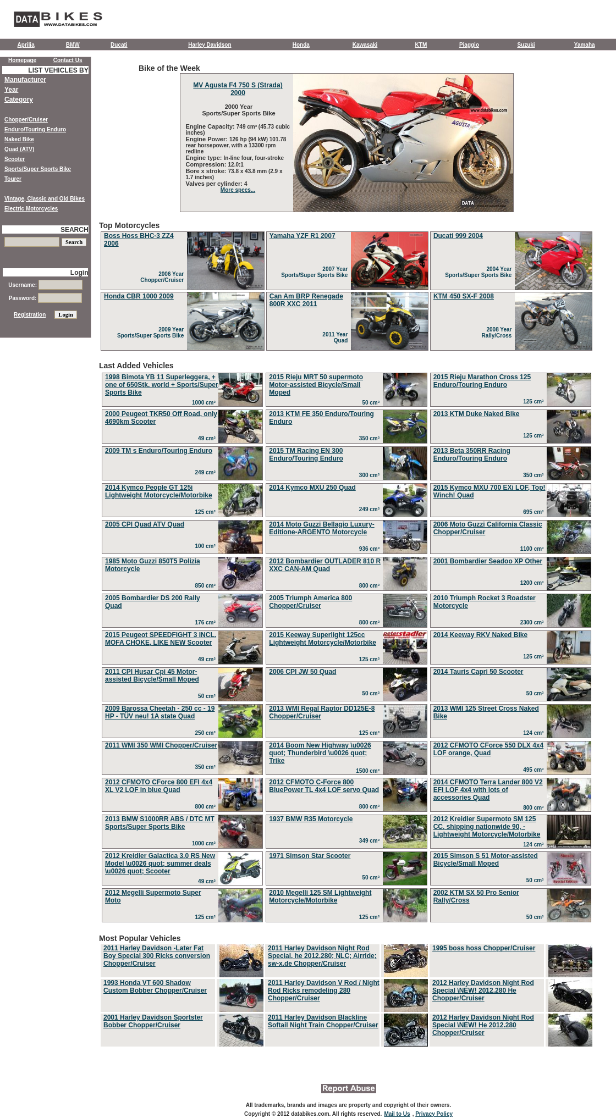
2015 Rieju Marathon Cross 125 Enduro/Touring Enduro (482, 381)
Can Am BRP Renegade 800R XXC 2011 (306, 300)
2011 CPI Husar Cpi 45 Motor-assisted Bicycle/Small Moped (152, 675)
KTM (421, 45)
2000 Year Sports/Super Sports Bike (237, 110)
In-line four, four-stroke (254, 158)
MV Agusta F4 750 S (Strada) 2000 (237, 89)
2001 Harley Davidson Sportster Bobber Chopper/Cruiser (153, 1021)
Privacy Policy (434, 1114)
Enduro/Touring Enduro (35, 129)
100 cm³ (207, 546)
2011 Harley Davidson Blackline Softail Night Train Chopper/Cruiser (323, 1021)
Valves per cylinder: (215, 183)
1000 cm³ (205, 403)
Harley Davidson (209, 45)
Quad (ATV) (19, 149)
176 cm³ (207, 622)
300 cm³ (371, 475)
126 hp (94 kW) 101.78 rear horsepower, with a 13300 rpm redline (236, 145)
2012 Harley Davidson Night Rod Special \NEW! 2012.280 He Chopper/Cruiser (483, 990)
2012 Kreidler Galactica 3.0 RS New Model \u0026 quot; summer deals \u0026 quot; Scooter (160, 863)
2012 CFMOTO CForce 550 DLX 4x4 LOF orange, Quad (488, 749)
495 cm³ (535, 770)
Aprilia (26, 45)
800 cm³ (371, 586)
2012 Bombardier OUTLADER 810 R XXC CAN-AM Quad (325, 565)
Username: (45, 285)
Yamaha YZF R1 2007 (303, 236)
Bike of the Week (346, 138)
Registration (30, 315)
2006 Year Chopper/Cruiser (163, 277)
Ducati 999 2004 (458, 236)
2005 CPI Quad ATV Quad (144, 524)
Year (11, 89)
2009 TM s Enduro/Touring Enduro (158, 451)
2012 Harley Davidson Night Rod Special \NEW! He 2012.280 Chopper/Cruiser (483, 1025)
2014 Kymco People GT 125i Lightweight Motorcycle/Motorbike (158, 491)
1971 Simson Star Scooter (309, 856)
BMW (73, 45)
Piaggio (469, 45)
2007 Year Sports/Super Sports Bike (316, 272)
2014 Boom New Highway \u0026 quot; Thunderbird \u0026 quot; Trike (320, 753)
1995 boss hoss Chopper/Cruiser (483, 948)
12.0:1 (236, 165)
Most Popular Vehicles (346, 991)
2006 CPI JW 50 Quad (302, 672)
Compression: (207, 164)
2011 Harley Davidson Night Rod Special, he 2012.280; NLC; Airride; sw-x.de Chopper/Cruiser (322, 955)
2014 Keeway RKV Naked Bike (480, 635)
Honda (301, 45)
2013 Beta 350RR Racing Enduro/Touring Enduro (471, 454)
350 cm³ (371, 438)
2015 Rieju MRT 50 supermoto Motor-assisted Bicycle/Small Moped (316, 384)
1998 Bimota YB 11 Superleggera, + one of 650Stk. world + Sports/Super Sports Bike (161, 384)
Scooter (14, 159)
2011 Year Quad (336, 337)
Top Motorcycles (346, 286)
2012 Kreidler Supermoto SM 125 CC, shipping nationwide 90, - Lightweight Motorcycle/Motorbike (487, 826)
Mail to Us (397, 1114)
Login (79, 272)
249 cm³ (207, 472)
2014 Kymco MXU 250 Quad (312, 487)
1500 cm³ (369, 771)
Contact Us (67, 60)
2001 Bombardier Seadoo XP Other (488, 561)
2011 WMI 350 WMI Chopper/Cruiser (161, 745)
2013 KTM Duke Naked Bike (476, 414)
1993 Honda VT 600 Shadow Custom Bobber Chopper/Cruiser (155, 986)
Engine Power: (207, 139)
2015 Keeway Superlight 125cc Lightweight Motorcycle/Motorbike (322, 638)
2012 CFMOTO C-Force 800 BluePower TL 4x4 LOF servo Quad (324, 786)
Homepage (22, 60)
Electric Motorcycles (31, 209)
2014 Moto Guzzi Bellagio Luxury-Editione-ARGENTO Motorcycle (321, 528)
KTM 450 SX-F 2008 (463, 296)
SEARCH (75, 230)
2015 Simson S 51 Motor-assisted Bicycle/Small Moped (485, 859)
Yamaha (584, 45)
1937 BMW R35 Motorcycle (311, 819)
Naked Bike (19, 139)
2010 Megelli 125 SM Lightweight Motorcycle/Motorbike (320, 896)
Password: (45, 298)
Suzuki (526, 45)
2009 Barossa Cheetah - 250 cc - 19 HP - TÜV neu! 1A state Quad (160, 712)
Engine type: (205, 157)
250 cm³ (207, 733)
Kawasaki (365, 45)
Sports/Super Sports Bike (37, 169)
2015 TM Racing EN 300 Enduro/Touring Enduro (306, 454)
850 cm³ (207, 586)
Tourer (12, 179)
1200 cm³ (533, 583)
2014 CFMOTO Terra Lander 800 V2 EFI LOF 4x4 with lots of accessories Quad (488, 789)
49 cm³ (208, 438)
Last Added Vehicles (346, 643)
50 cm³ (372, 403)
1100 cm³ (533, 549)
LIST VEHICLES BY (58, 70)
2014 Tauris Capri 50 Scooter (478, 672)
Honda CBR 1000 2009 (139, 296)
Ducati (119, 45)
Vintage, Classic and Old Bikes (44, 199)
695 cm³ (535, 512)
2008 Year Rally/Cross (498, 332)
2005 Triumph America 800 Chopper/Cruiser (310, 602)
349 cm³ (371, 841)
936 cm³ (371, 549)
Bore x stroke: (207, 171)
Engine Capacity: (211, 126)
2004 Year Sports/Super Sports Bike (480, 272)
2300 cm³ (533, 622)
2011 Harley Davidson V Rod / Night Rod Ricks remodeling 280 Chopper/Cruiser (324, 990)
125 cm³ (535, 402)
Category (18, 99)
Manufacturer (25, 80)
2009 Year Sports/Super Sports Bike (152, 332)
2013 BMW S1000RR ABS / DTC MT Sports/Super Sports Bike (160, 823)
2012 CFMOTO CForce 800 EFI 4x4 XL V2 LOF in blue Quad (158, 786)
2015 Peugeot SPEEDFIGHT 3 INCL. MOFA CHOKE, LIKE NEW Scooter (160, 638)
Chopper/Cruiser (26, 120)
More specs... (238, 190)
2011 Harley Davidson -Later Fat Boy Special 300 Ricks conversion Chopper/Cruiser (156, 955)
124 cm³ (535, 733)
